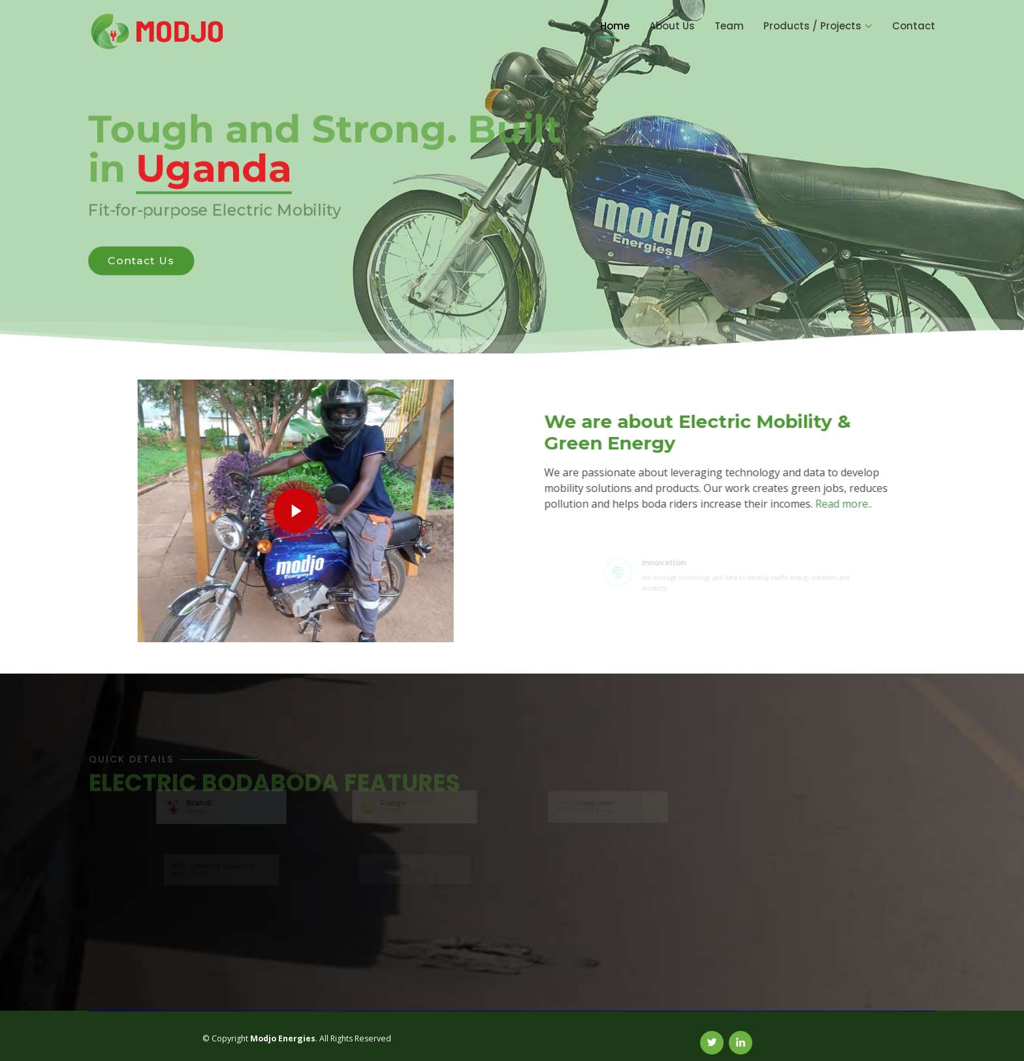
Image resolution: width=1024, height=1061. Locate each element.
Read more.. (850, 504)
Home (615, 26)
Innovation (675, 564)
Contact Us (137, 261)
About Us (672, 26)
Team (729, 26)
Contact (913, 26)
